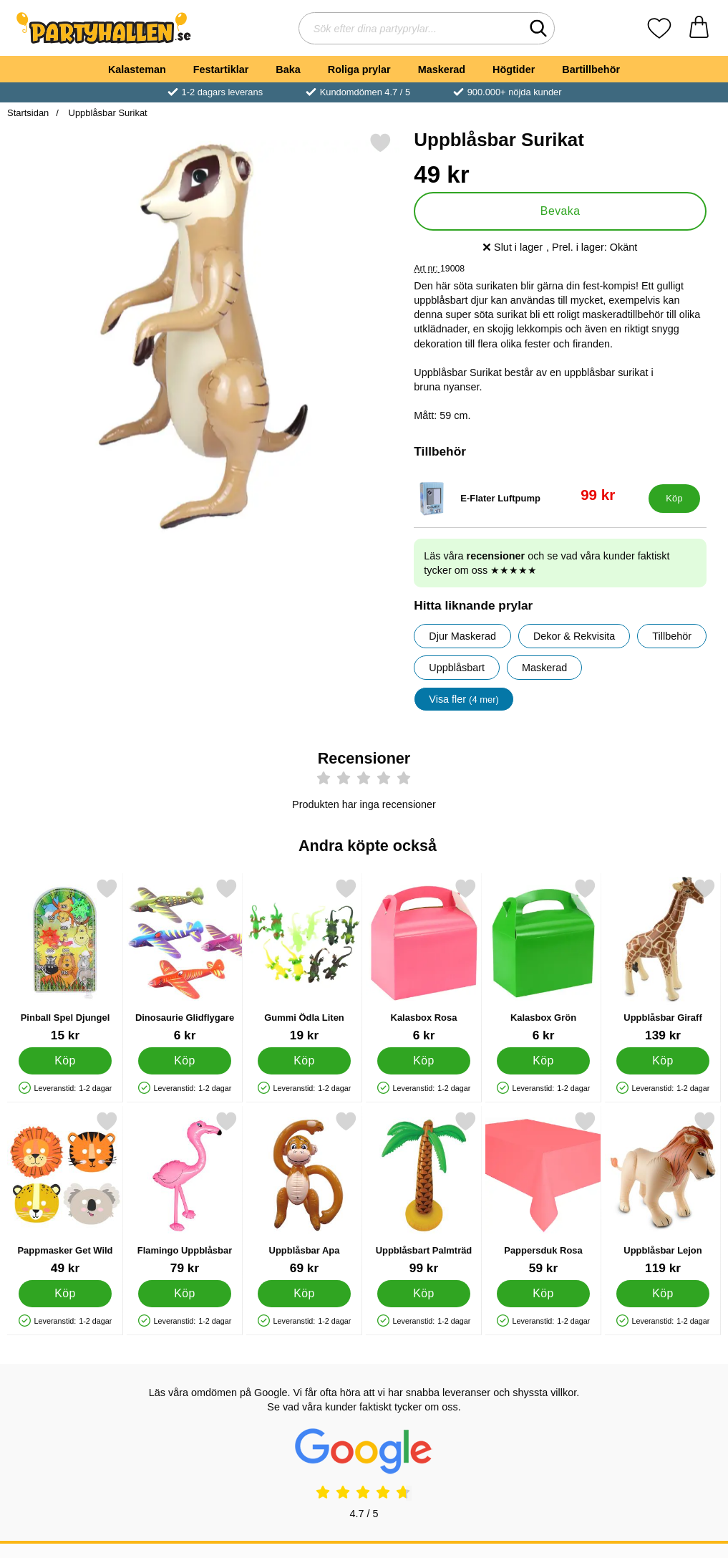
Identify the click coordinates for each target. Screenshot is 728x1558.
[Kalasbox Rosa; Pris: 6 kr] (424, 960)
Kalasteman (137, 69)
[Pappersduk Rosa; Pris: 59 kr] (543, 1193)
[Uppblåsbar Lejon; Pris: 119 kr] (663, 1193)
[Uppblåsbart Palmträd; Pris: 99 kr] (424, 1193)
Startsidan (28, 112)
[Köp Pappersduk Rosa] (543, 1293)
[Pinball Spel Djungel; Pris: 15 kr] (65, 960)
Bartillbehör (591, 69)
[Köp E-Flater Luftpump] (674, 498)
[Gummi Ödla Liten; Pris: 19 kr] (304, 960)
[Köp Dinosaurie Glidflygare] (184, 1060)
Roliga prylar (359, 69)
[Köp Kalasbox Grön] (543, 1060)
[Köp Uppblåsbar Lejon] (662, 1293)
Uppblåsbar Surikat (106, 112)
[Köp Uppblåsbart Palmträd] (423, 1293)
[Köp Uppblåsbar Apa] (304, 1293)
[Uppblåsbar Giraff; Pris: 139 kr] (663, 960)
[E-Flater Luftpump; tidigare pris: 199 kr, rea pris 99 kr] (528, 498)
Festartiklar (221, 69)
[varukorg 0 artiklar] (699, 28)
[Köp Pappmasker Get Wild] (65, 1293)
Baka (288, 69)
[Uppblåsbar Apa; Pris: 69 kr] (304, 1193)
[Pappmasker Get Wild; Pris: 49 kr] (65, 1193)
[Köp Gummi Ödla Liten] (304, 1060)
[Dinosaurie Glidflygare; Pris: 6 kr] (185, 960)
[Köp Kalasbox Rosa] (423, 1060)
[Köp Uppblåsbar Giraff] (662, 1060)
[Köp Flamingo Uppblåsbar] (184, 1293)
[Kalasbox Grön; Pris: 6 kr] (543, 960)
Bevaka (560, 211)
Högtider (513, 69)
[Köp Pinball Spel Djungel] (65, 1060)
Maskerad (441, 69)
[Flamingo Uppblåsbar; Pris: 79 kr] (185, 1193)
